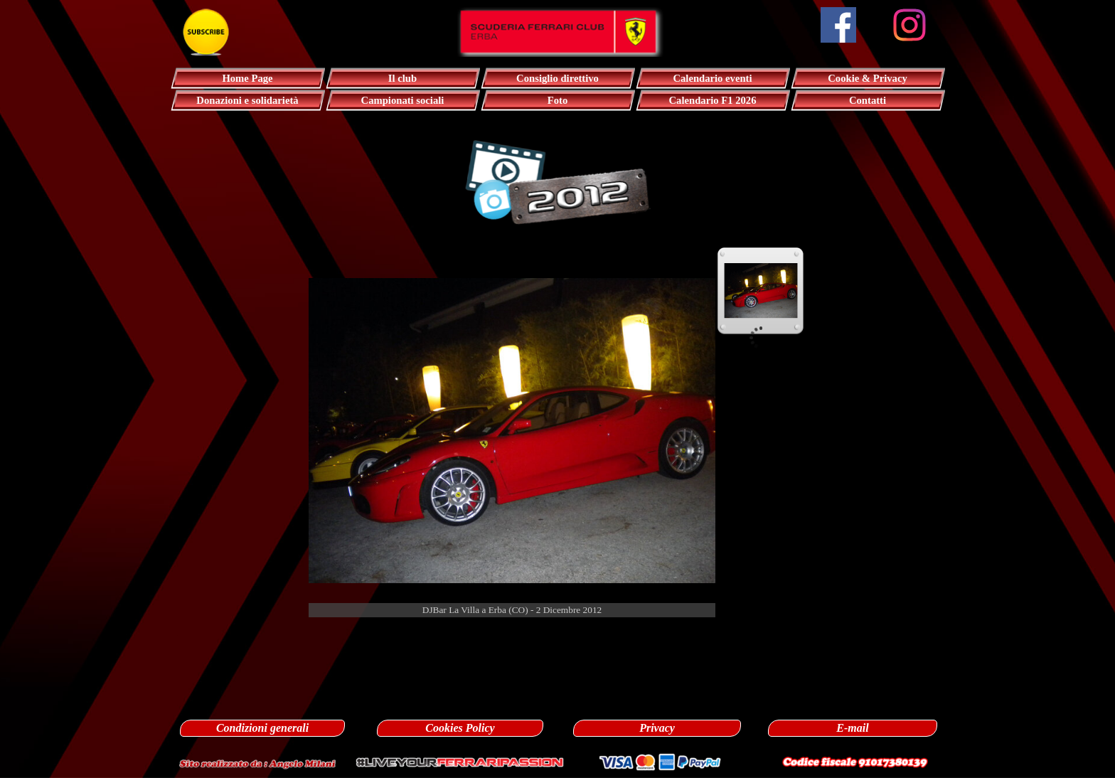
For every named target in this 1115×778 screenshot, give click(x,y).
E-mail (852, 728)
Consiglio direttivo (557, 78)
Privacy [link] (657, 728)
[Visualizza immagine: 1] (760, 291)
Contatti (867, 100)
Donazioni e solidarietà (247, 100)
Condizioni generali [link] (262, 728)
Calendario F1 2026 (713, 100)
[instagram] (909, 25)
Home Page (247, 78)
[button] (257, 762)
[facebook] (838, 25)
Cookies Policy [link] (459, 728)
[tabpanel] (557, 633)
